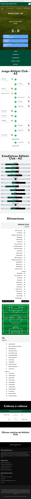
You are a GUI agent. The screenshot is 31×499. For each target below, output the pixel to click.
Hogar (2, 8)
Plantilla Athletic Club (5, 467)
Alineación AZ (25, 301)
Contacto (3, 478)
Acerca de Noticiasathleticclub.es (8, 480)
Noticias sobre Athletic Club (9, 3)
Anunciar (3, 482)
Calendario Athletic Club (6, 466)
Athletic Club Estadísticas (6, 469)
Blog (2, 475)
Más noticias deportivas (15, 445)
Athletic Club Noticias (5, 462)
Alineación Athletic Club (8, 301)
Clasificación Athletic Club (6, 464)
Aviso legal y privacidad (6, 476)
